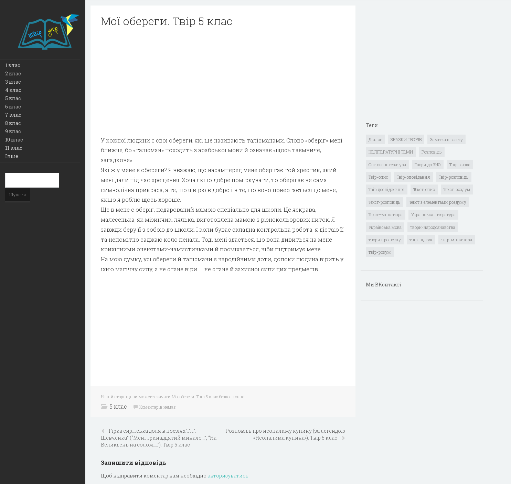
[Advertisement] (223, 82)
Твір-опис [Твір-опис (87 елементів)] (378, 177)
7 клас (13, 115)
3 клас (13, 81)
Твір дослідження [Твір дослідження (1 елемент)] (387, 189)
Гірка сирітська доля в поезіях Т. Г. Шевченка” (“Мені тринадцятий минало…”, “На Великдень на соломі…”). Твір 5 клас (158, 438)
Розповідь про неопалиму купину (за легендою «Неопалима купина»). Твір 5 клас (285, 434)
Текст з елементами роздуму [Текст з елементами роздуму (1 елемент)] (437, 202)
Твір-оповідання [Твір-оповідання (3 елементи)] (413, 177)
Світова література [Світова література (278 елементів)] (387, 164)
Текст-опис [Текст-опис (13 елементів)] (424, 189)
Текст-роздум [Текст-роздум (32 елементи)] (457, 189)
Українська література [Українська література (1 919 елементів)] (433, 214)
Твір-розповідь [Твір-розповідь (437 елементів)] (454, 177)
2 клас (13, 73)
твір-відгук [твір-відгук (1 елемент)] (421, 239)
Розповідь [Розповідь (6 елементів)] (432, 152)
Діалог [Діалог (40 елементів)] (375, 139)
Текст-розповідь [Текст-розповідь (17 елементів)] (385, 202)
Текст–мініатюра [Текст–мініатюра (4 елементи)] (386, 214)
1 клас (12, 65)
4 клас (13, 90)
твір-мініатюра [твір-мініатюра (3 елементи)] (456, 239)
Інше (11, 156)
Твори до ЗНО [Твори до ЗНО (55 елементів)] (428, 164)
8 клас (13, 123)
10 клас (14, 139)
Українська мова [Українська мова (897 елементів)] (385, 227)
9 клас (13, 131)
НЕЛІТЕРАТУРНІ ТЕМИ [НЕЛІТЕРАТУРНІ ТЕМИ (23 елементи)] (391, 152)
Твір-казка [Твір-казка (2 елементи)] (459, 164)
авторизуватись (227, 475)
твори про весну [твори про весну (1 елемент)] (385, 239)
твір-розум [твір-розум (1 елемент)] (380, 252)
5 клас (13, 98)
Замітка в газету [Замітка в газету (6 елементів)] (446, 139)
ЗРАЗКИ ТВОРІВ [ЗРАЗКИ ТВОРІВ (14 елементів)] (406, 139)
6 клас (13, 106)
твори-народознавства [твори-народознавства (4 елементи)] (432, 227)
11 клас (13, 148)
